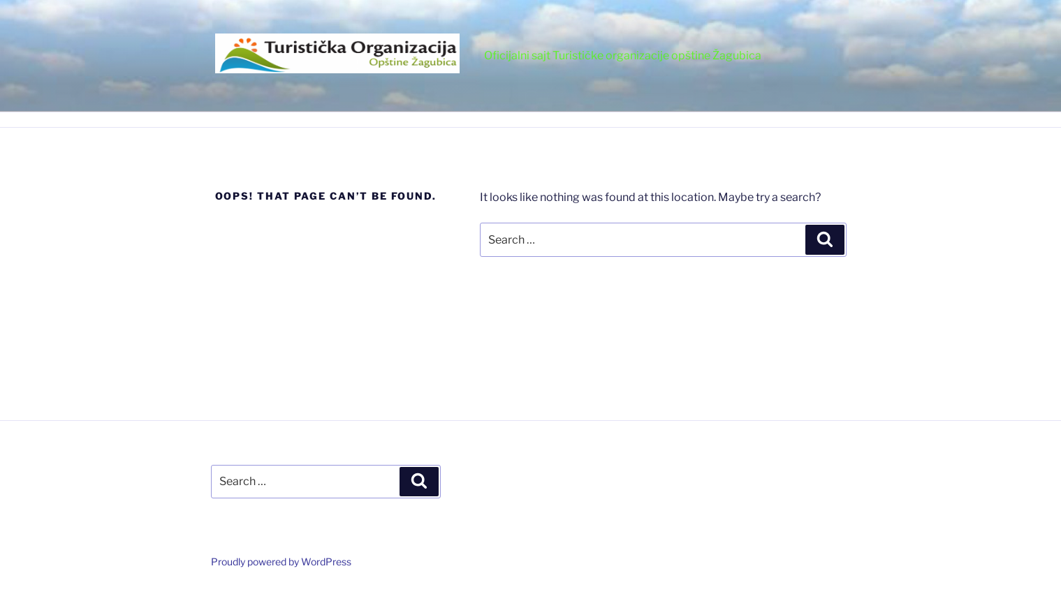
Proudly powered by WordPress (281, 561)
